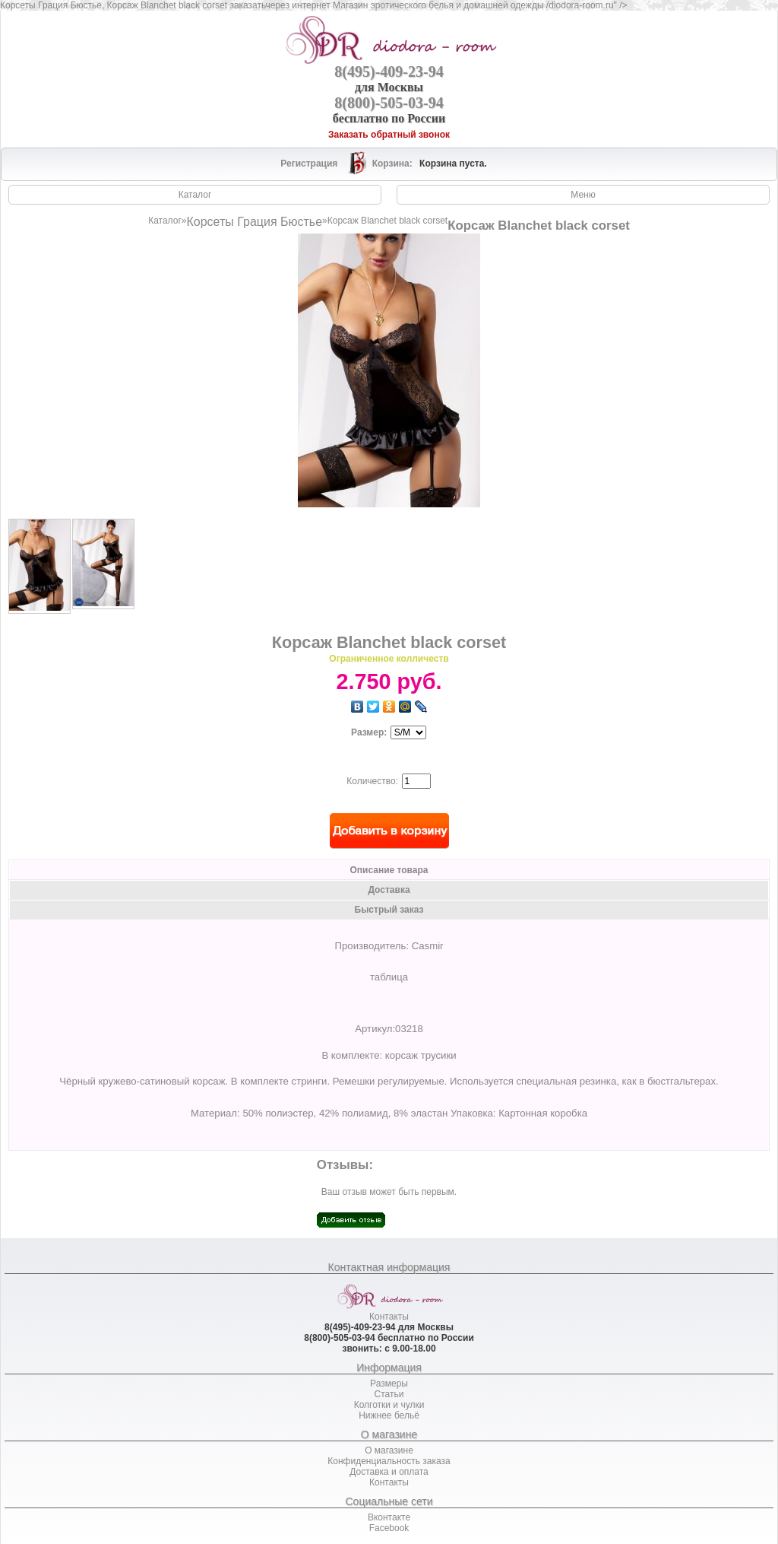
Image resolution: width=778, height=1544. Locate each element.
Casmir (428, 945)
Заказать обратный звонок (389, 134)
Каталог (165, 220)
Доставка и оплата (389, 1471)
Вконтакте (389, 1517)
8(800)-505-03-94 (388, 102)
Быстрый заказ (389, 909)
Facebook (389, 1528)
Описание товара (388, 870)
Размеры (389, 1383)
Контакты (389, 1316)
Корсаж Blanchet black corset (387, 220)
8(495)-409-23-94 (388, 71)
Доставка (389, 890)
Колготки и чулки (389, 1404)
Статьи (389, 1394)
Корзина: (393, 163)
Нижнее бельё (389, 1415)
